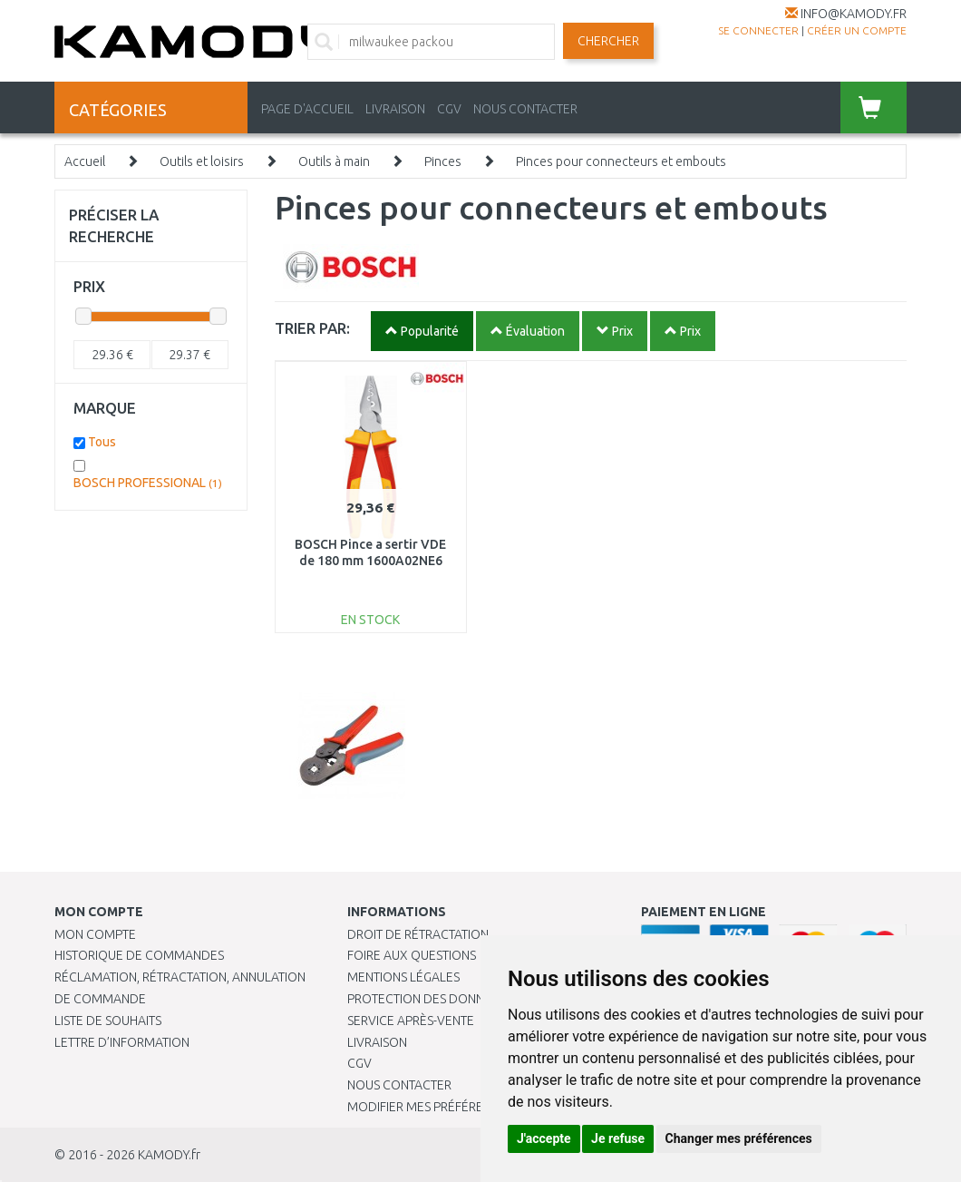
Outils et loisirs (202, 161)
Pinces (442, 161)
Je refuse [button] (618, 1138)
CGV (449, 109)
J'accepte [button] (544, 1138)
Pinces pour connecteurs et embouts (621, 161)
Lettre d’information (121, 1042)
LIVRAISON (395, 109)
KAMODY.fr (169, 1155)
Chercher (608, 41)
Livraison (377, 1042)
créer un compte (857, 30)
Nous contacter (399, 1085)
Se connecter (758, 30)
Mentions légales (403, 977)
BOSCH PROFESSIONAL (147, 482)
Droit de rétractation (418, 934)
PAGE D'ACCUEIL (307, 109)
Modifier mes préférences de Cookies (467, 1106)
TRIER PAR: (312, 328)
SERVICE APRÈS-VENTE (410, 1020)
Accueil (84, 161)
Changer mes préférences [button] (738, 1138)
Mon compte (95, 934)
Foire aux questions (411, 955)
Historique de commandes (139, 955)
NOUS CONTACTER (525, 109)
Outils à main (334, 161)
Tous (102, 442)
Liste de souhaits (107, 1020)
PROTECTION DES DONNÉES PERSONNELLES (471, 999)
